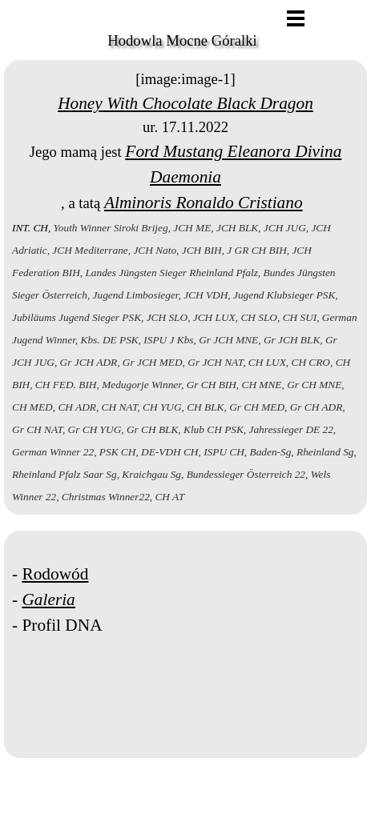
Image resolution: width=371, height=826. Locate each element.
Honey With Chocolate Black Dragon (185, 103)
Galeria (48, 599)
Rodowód (55, 573)
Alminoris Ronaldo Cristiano (203, 202)
